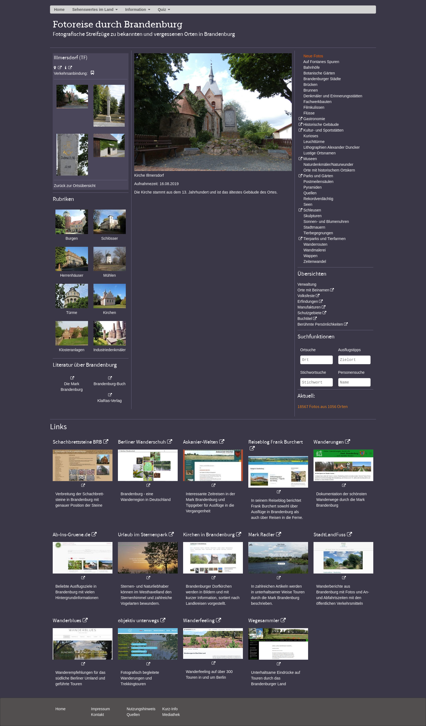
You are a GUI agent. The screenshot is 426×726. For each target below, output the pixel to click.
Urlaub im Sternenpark (142, 534)
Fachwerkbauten (317, 101)
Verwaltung (306, 284)
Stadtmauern (314, 227)
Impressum (100, 709)
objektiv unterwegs (138, 620)
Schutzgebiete (309, 313)
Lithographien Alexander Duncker (331, 147)
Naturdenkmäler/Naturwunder (328, 164)
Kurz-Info (170, 709)
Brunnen (310, 90)
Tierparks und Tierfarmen (324, 238)
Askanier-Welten (200, 442)
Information (135, 9)
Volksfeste (306, 296)
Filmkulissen (313, 107)
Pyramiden (312, 187)
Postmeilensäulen (318, 181)
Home (59, 9)
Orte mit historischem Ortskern (329, 170)
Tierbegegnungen (318, 233)
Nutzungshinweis (141, 709)
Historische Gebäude (321, 124)
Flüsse (309, 113)
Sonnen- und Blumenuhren (326, 221)
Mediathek (171, 714)
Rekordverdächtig (318, 199)
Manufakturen (309, 307)
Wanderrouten (315, 244)
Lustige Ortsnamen (319, 153)
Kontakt (97, 714)
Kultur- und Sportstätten (323, 130)
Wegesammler (263, 620)
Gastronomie (314, 119)
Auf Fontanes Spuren (321, 62)
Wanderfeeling (199, 620)
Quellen (310, 193)
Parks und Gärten (318, 176)
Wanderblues (67, 620)
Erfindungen (307, 301)
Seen (307, 204)
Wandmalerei (314, 250)
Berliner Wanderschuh (142, 442)
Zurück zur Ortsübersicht (74, 185)
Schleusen (312, 210)
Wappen (310, 256)
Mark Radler (261, 534)
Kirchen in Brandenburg (209, 534)
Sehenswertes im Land (93, 9)
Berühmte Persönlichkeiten (320, 324)
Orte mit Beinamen (313, 290)
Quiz (162, 9)
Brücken (310, 84)
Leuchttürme (314, 141)
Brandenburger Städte (322, 79)
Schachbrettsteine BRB (77, 442)
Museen (310, 159)
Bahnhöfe (311, 67)
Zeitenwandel (314, 261)
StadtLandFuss (330, 534)
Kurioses (310, 136)
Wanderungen (329, 442)
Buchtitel (304, 318)
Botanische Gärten (319, 73)
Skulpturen (312, 216)
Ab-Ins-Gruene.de (71, 534)
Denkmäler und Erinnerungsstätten (332, 96)
